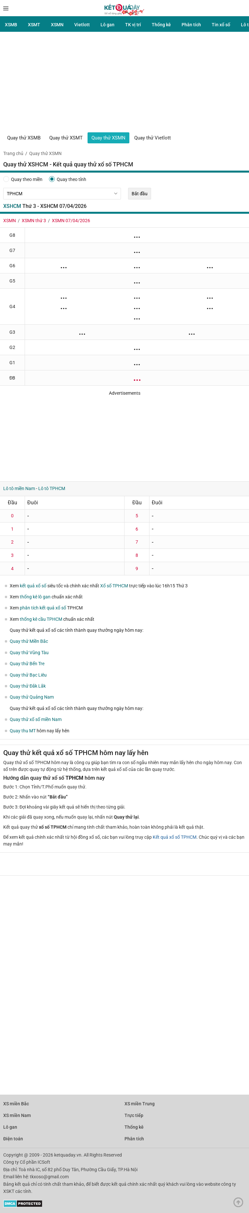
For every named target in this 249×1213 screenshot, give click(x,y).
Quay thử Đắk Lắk (28, 686)
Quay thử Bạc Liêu (28, 675)
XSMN (57, 24)
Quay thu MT (23, 730)
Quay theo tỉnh (67, 179)
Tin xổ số (221, 24)
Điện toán (13, 1138)
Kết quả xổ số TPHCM (174, 837)
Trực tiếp (133, 1115)
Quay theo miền (22, 179)
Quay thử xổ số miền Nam (36, 719)
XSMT (34, 24)
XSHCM (12, 206)
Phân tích (191, 24)
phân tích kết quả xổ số (43, 607)
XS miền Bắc (16, 1103)
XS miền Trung (139, 1103)
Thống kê (161, 24)
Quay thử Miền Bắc (29, 641)
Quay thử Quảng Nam (32, 697)
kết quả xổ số (33, 585)
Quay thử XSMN (108, 138)
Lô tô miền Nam (19, 488)
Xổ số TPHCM (114, 585)
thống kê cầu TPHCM (41, 619)
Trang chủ (13, 153)
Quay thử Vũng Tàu (29, 652)
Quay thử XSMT (66, 138)
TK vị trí (133, 24)
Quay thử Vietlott (152, 138)
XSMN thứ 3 (34, 220)
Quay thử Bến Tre (27, 663)
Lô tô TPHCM (51, 488)
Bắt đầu (140, 193)
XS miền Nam (17, 1115)
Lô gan (107, 24)
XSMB (11, 24)
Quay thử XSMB (24, 138)
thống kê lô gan (35, 596)
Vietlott (82, 24)
